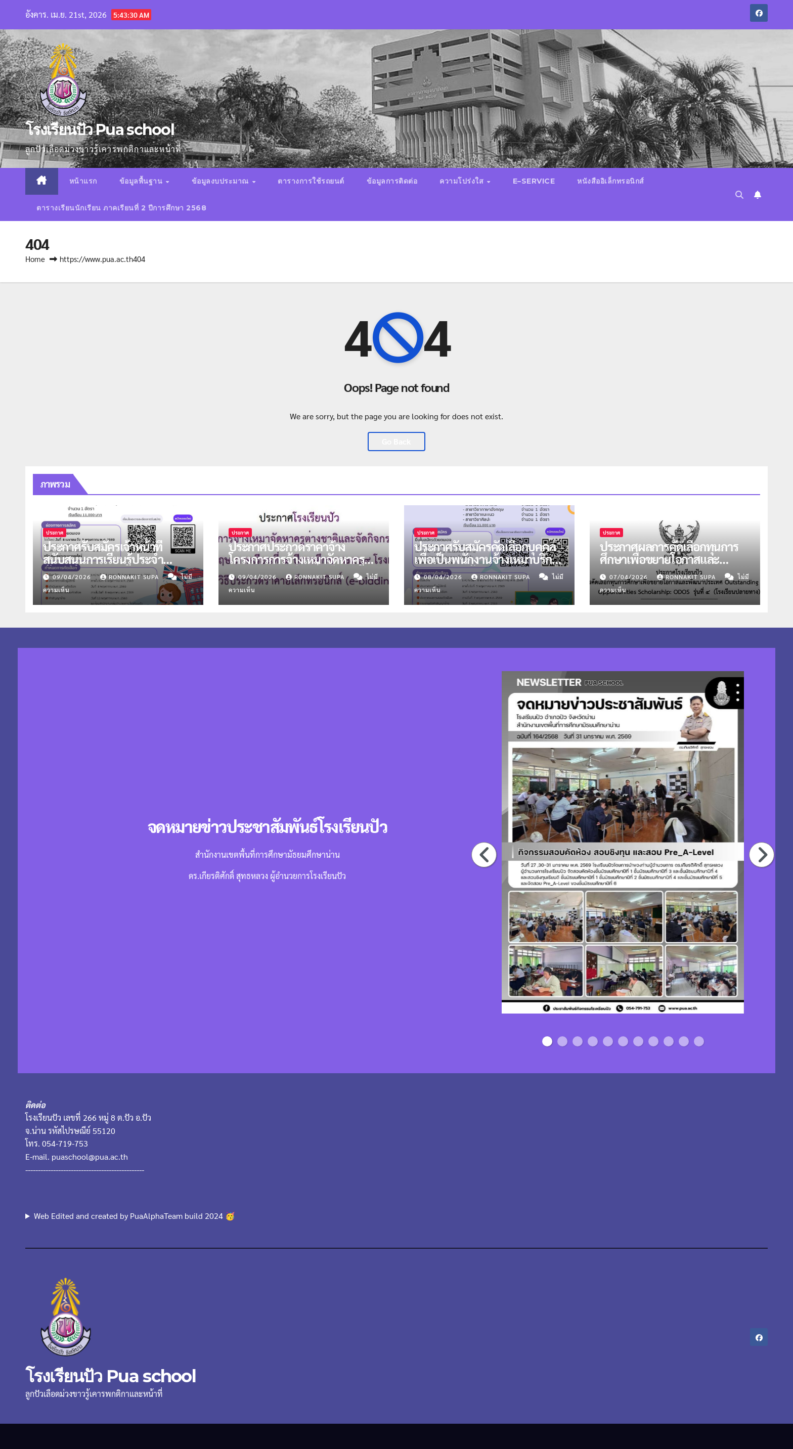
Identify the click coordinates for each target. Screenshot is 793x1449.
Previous (484, 855)
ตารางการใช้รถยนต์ (311, 181)
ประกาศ (54, 532)
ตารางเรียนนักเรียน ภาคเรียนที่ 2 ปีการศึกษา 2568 (121, 207)
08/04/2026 (444, 577)
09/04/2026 (73, 577)
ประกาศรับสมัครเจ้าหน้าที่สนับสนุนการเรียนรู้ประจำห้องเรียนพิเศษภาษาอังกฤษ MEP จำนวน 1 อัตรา (106, 565)
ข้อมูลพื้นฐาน (142, 181)
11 (700, 1041)
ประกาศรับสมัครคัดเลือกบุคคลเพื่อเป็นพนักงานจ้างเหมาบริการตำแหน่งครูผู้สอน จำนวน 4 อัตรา (488, 565)
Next (762, 855)
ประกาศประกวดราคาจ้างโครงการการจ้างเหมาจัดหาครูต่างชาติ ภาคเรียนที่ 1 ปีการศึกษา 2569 (296, 565)
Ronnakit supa (130, 577)
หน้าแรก (83, 181)
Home (35, 259)
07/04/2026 (629, 577)
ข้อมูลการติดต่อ (392, 181)
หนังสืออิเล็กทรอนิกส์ (610, 181)
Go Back (396, 441)
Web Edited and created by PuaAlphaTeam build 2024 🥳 (134, 1215)
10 (685, 1041)
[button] (739, 194)
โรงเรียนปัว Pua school (99, 129)
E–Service (534, 181)
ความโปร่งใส (462, 181)
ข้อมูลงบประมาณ (221, 181)
